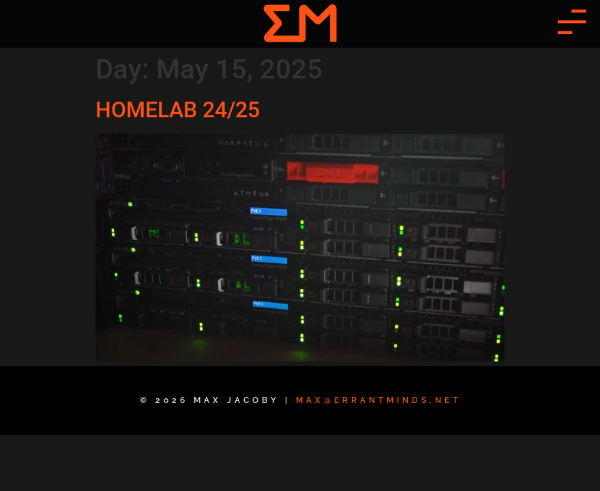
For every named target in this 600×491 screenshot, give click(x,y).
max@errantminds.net (378, 400)
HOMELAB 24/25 (177, 110)
